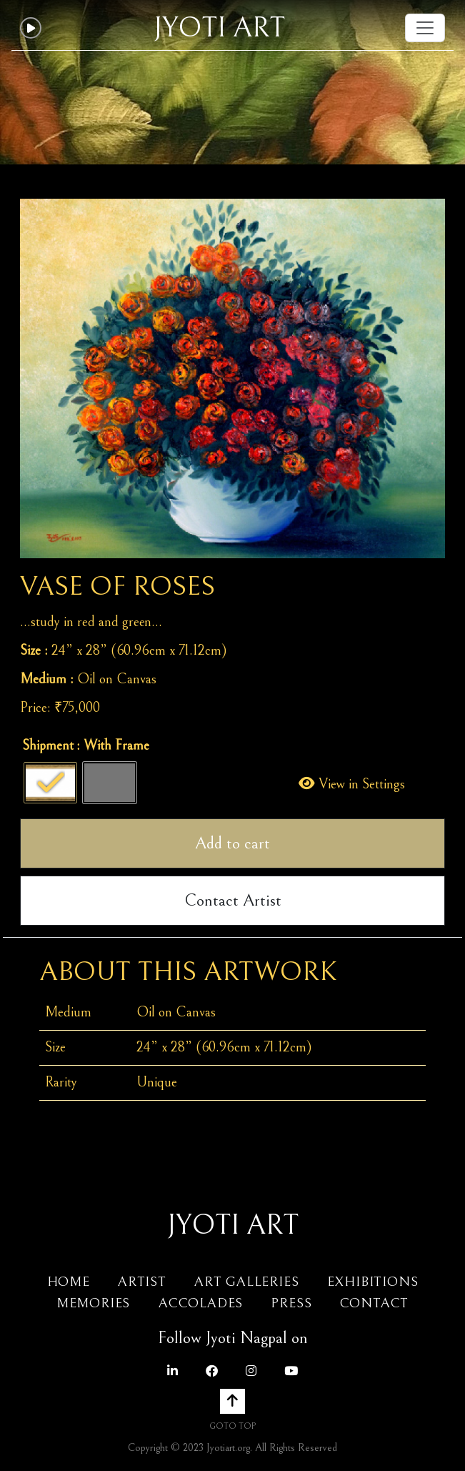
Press (291, 1303)
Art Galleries (246, 1281)
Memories (95, 1303)
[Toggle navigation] (425, 28)
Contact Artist (232, 901)
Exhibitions (373, 1281)
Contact (374, 1303)
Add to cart (232, 843)
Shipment (48, 746)
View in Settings (352, 784)
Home (68, 1281)
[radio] (50, 782)
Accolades (201, 1303)
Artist (142, 1281)
